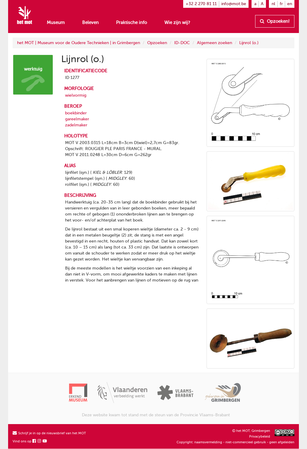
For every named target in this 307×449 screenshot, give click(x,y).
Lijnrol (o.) (248, 43)
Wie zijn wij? (177, 22)
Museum (56, 22)
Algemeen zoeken (214, 43)
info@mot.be (233, 4)
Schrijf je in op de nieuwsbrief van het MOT (49, 433)
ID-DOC (182, 43)
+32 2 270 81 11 (201, 4)
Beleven (90, 22)
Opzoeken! (275, 21)
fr (281, 4)
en (289, 4)
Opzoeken (157, 43)
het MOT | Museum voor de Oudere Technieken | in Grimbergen (78, 43)
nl (273, 4)
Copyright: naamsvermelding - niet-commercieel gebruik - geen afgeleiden (235, 442)
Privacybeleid (259, 436)
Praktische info (131, 22)
